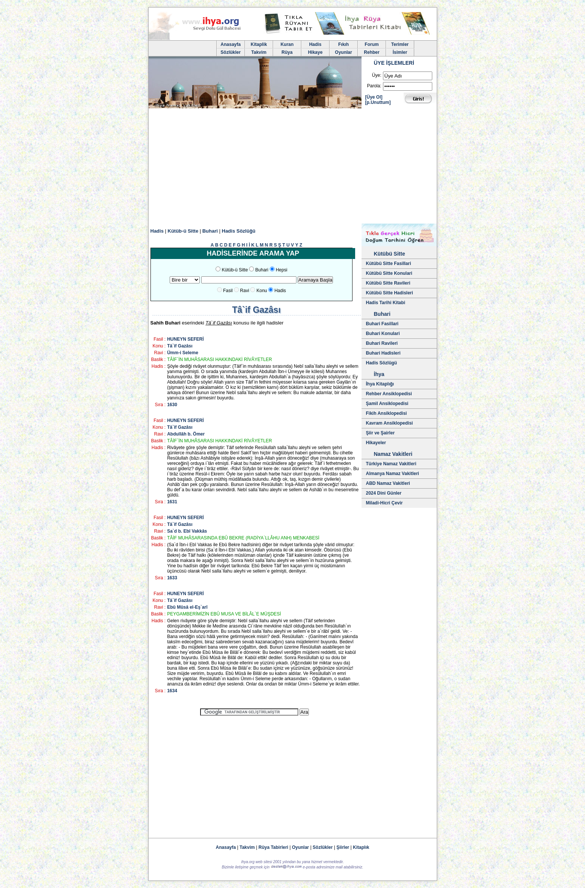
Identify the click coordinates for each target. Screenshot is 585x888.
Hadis (315, 44)
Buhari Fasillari (382, 323)
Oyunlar (343, 52)
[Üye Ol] (374, 97)
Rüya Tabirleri (273, 847)
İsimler (400, 52)
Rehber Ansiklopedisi (389, 393)
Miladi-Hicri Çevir (384, 503)
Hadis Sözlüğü (239, 231)
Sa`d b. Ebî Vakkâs (187, 531)
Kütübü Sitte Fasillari (388, 263)
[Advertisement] (293, 167)
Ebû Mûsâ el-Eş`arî (187, 607)
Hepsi (281, 270)
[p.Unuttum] (378, 102)
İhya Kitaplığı (380, 384)
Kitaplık (361, 847)
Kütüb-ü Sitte (183, 231)
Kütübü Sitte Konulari (389, 273)
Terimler (400, 44)
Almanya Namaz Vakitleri (392, 473)
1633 (172, 577)
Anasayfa (230, 44)
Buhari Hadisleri (383, 353)
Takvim (258, 52)
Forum (371, 44)
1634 (172, 690)
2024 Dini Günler (384, 493)
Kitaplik (259, 44)
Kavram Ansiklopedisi (389, 423)
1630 (172, 404)
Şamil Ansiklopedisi (387, 403)
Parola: (374, 85)
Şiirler (342, 847)
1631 (172, 501)
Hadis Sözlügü (381, 363)
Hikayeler (376, 442)
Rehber (371, 52)
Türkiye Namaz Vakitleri (391, 463)
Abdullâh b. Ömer (186, 434)
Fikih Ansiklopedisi (386, 413)
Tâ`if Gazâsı (179, 346)
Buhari (210, 231)
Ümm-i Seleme (182, 352)
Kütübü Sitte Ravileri (388, 283)
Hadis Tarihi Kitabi (385, 302)
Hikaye (315, 52)
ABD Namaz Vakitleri (388, 483)
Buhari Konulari (383, 333)
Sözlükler (230, 52)
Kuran (287, 44)
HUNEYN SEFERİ (185, 339)
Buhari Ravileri (382, 343)
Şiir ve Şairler (380, 433)
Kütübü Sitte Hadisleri (389, 292)
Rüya (286, 52)
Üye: (376, 75)
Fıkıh (343, 44)
